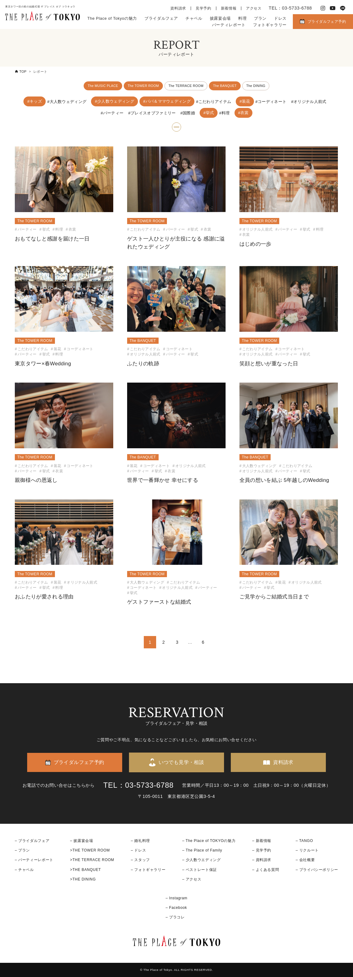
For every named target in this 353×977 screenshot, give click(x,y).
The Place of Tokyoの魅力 (112, 18)
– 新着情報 (261, 841)
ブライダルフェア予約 (327, 21)
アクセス (254, 8)
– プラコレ (175, 917)
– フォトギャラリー (148, 870)
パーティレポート (229, 25)
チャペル (193, 18)
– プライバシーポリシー (317, 870)
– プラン (22, 850)
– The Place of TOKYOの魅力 (208, 841)
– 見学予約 (261, 850)
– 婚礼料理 (140, 841)
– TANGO (304, 841)
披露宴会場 (220, 18)
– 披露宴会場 (81, 841)
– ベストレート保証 (199, 870)
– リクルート (307, 850)
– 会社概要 (305, 860)
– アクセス (191, 879)
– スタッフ (140, 860)
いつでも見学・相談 (181, 762)
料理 (242, 18)
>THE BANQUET (85, 870)
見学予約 (203, 8)
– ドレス (138, 850)
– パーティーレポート (34, 860)
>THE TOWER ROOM (90, 850)
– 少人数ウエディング (201, 860)
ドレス (280, 18)
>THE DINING (83, 879)
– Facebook (176, 907)
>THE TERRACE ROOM (92, 860)
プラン (260, 18)
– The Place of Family (202, 850)
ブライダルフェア (161, 18)
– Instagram (176, 898)
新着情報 (229, 8)
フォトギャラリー (270, 25)
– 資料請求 (261, 860)
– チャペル (24, 870)
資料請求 (178, 8)
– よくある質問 (265, 870)
